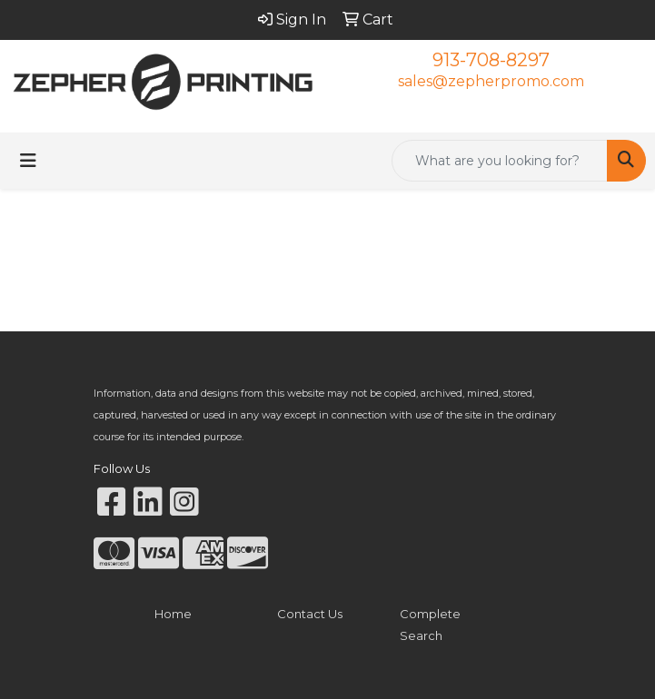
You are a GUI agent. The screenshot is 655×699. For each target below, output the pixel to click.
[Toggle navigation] (28, 160)
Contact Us (309, 613)
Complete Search (430, 624)
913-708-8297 (491, 60)
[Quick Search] (500, 161)
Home (173, 613)
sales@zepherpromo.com (491, 81)
